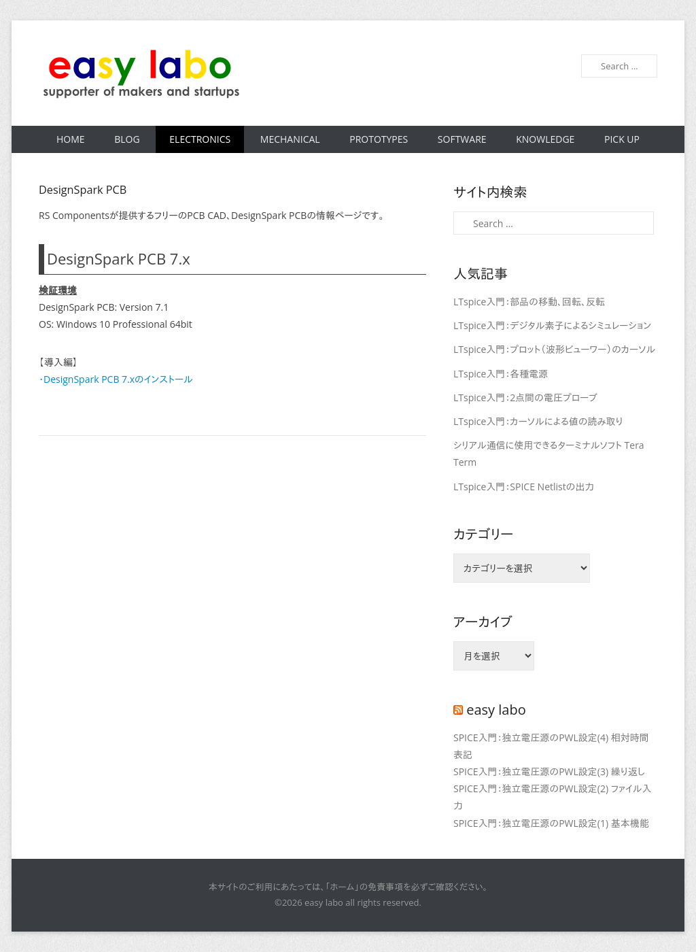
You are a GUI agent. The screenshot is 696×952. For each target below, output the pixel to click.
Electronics (199, 139)
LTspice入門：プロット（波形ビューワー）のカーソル (554, 349)
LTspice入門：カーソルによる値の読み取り (538, 421)
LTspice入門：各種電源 (500, 373)
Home (70, 139)
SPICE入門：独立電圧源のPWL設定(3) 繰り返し (549, 771)
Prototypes (378, 139)
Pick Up (622, 139)
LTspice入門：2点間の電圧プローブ (525, 397)
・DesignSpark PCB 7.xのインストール (116, 379)
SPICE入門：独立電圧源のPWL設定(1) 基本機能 (551, 823)
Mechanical (290, 139)
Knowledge (545, 139)
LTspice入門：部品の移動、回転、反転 (529, 301)
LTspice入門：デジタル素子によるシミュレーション (552, 325)
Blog (126, 139)
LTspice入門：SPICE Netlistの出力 (523, 486)
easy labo (496, 709)
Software (462, 139)
